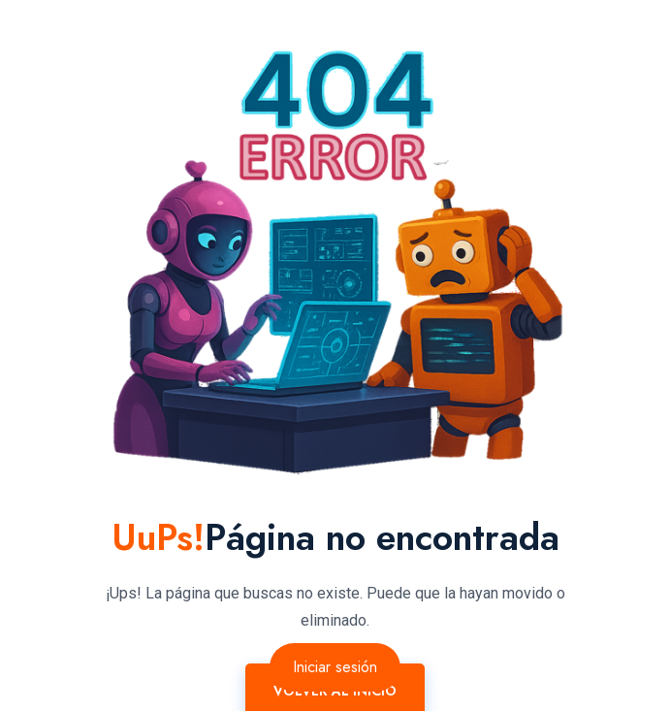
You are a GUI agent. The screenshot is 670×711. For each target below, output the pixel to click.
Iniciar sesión (335, 667)
